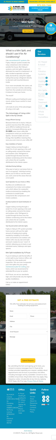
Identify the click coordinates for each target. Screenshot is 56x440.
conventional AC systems (18, 60)
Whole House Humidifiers (43, 114)
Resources (33, 403)
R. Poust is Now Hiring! (14, 2)
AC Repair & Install (42, 63)
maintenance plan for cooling (16, 267)
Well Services (41, 107)
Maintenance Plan (43, 85)
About (35, 14)
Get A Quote (28, 31)
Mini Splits (42, 90)
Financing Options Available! (42, 2)
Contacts (33, 407)
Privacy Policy (32, 381)
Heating (15, 14)
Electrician (42, 78)
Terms (41, 381)
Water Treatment (42, 101)
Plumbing (20, 14)
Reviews (33, 405)
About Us (33, 401)
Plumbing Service (42, 95)
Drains (25, 14)
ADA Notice (28, 431)
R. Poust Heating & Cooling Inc (22, 396)
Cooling (10, 14)
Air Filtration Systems (42, 14)
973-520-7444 (44, 5)
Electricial (30, 14)
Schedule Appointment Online (40, 9)
